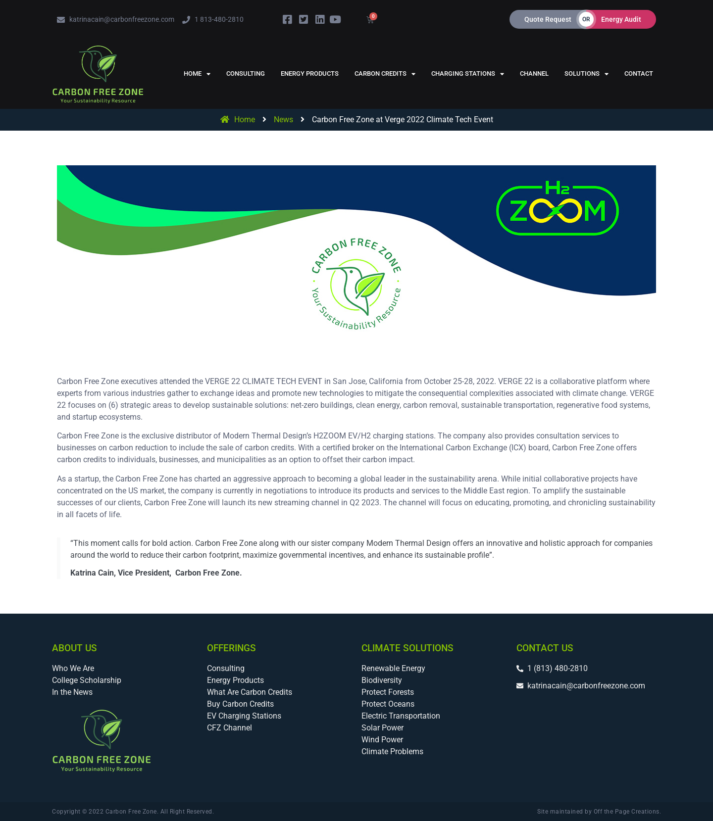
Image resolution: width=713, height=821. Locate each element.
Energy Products (310, 73)
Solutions (586, 74)
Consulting (245, 73)
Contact (638, 73)
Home (197, 74)
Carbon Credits (385, 74)
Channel (534, 73)
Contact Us (544, 648)
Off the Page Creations (627, 811)
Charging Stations (467, 74)
